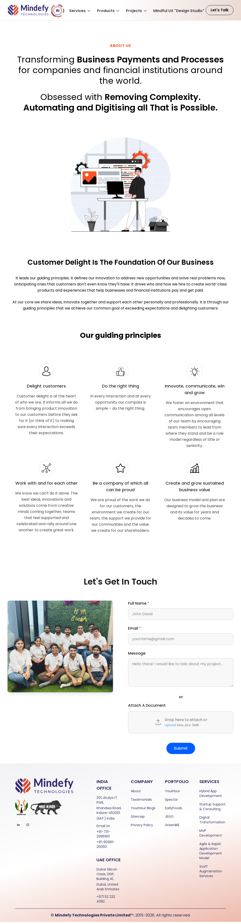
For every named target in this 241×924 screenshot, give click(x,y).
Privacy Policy (142, 827)
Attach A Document (147, 707)
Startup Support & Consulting (212, 808)
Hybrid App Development (210, 795)
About (136, 793)
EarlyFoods (173, 810)
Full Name (138, 605)
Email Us (103, 828)
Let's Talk (220, 10)
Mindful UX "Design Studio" (178, 10)
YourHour (172, 793)
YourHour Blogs (143, 810)
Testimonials (141, 801)
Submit (181, 750)
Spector (171, 801)
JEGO (169, 818)
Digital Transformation (212, 822)
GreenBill (172, 827)
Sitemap (138, 818)
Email (134, 630)
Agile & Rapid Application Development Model (210, 853)
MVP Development (210, 835)
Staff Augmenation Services (210, 873)
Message (136, 655)
